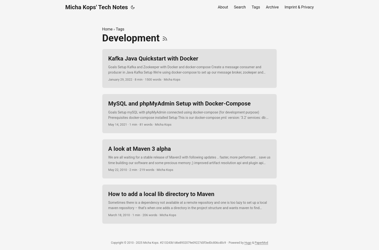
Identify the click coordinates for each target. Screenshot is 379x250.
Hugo (247, 242)
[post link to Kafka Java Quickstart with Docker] (189, 68)
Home (107, 29)
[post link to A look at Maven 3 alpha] (189, 158)
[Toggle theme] (133, 7)
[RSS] (165, 38)
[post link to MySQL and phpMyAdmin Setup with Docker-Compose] (189, 113)
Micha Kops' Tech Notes (96, 7)
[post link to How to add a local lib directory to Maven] (189, 204)
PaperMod (261, 242)
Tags (120, 29)
